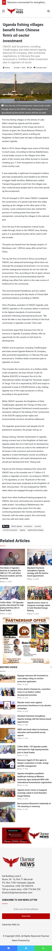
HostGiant (35, 940)
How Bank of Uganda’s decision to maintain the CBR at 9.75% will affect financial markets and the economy (11, 573)
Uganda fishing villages (35, 530)
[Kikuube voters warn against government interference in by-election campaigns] (7, 705)
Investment (28, 526)
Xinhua (7, 68)
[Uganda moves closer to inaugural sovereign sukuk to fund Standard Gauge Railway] (39, 593)
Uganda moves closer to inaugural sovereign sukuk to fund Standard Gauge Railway (32, 793)
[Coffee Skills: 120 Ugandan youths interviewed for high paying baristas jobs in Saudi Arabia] (12, 593)
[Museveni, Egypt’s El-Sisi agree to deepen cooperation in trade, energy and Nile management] (7, 764)
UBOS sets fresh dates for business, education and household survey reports (33, 732)
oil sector (38, 526)
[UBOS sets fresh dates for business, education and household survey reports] (7, 735)
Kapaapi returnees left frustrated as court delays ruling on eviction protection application (32, 678)
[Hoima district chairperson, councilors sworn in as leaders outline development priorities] (7, 692)
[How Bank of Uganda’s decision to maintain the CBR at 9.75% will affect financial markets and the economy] (12, 557)
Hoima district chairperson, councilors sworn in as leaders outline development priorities (33, 692)
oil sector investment (10, 530)
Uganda (22, 530)
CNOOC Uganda (16, 526)
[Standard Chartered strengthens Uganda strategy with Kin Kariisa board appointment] (39, 557)
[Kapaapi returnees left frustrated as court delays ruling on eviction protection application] (7, 678)
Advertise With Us (11, 924)
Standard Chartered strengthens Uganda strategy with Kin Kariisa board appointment (34, 719)
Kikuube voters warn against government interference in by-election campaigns (34, 705)
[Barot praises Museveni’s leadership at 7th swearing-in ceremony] (7, 812)
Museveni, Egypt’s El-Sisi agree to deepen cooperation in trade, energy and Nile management (33, 763)
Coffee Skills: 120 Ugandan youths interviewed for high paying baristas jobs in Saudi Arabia (32, 749)
